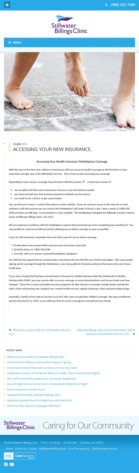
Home (9, 448)
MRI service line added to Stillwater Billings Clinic (36, 357)
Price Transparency (79, 448)
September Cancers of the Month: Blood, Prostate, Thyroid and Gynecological (53, 373)
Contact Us (21, 448)
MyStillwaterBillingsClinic (52, 448)
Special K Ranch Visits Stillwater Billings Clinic (33, 395)
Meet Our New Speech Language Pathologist (34, 405)
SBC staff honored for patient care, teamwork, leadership (41, 378)
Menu (14, 42)
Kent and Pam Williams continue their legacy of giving (39, 362)
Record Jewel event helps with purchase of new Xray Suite (42, 367)
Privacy (33, 448)
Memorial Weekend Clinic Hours (26, 389)
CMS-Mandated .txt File (104, 448)
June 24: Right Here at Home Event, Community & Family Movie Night (47, 384)
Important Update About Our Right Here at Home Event (39, 400)
